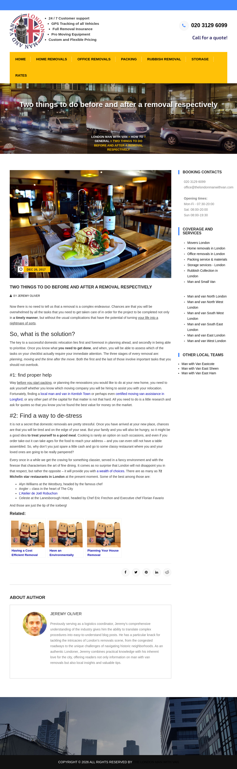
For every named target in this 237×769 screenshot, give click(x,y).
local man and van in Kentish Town (65, 394)
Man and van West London (206, 341)
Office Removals (93, 59)
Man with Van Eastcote (198, 364)
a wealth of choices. (111, 471)
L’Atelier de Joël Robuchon (38, 493)
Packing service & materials (207, 259)
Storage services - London (206, 265)
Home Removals (51, 59)
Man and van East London (206, 335)
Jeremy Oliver (29, 295)
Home (20, 59)
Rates (20, 75)
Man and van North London (207, 296)
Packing (128, 59)
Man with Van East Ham (199, 373)
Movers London (198, 243)
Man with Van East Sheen (200, 368)
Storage (199, 59)
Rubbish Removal (163, 59)
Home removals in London (206, 248)
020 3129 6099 (203, 25)
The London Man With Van (156, 762)
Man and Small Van (201, 282)
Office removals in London (206, 254)
